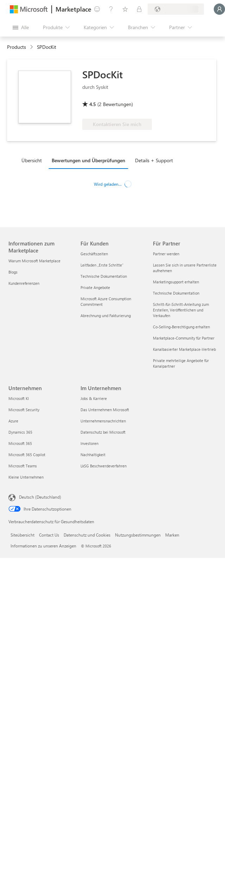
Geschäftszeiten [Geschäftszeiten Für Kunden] (94, 253)
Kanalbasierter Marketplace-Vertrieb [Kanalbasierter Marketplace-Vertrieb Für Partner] (184, 349)
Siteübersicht (22, 535)
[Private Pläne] (139, 9)
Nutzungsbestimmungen (138, 535)
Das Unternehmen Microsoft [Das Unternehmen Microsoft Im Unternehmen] (105, 409)
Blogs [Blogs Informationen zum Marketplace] (13, 272)
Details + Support (154, 160)
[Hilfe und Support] (111, 9)
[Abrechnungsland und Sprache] (176, 9)
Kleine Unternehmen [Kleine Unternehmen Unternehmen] (26, 477)
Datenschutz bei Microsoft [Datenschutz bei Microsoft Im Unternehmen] (103, 432)
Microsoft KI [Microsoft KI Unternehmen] (18, 398)
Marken (172, 535)
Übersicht (31, 160)
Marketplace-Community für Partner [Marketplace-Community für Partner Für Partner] (183, 338)
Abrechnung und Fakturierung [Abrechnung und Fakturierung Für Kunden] (106, 315)
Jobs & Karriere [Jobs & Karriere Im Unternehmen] (94, 398)
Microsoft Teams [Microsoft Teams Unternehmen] (22, 465)
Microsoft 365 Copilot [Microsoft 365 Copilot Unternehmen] (26, 454)
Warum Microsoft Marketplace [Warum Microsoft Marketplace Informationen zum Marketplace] (34, 260)
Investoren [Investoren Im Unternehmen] (89, 443)
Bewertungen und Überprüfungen (88, 160)
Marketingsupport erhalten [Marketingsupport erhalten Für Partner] (176, 281)
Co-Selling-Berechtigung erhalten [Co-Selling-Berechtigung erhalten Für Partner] (181, 326)
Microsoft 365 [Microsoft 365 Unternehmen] (20, 443)
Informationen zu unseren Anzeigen (43, 545)
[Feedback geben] (97, 9)
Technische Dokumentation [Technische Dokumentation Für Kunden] (104, 276)
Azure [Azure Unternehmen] (13, 420)
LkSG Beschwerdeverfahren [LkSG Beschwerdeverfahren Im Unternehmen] (104, 465)
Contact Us (49, 535)
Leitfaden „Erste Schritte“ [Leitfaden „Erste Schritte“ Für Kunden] (102, 265)
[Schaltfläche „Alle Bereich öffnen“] (21, 27)
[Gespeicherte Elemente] (125, 9)
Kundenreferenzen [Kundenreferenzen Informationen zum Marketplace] (23, 283)
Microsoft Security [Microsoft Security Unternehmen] (23, 409)
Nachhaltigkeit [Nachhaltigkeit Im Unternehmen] (93, 454)
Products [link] (16, 47)
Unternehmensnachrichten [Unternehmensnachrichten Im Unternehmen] (103, 420)
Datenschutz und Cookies (87, 535)
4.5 (92, 104)
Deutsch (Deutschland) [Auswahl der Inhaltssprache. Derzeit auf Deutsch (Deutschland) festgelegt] (40, 497)
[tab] (33, 160)
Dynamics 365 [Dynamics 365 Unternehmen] (20, 432)
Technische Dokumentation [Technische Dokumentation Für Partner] (176, 293)
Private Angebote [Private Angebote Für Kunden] (95, 287)
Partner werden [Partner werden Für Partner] (166, 253)
